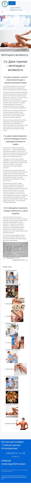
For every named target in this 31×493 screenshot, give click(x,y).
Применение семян (11, 323)
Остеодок (24, 470)
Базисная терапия (10, 423)
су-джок (22, 103)
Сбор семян (9, 304)
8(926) (16, 10)
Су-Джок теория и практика (13, 350)
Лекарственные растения (12, 390)
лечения (24, 90)
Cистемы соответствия (12, 376)
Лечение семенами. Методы (13, 284)
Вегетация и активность (14, 55)
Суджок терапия (10, 369)
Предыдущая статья (13, 258)
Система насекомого (11, 270)
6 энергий (8, 316)
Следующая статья (18, 260)
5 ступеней (9, 342)
